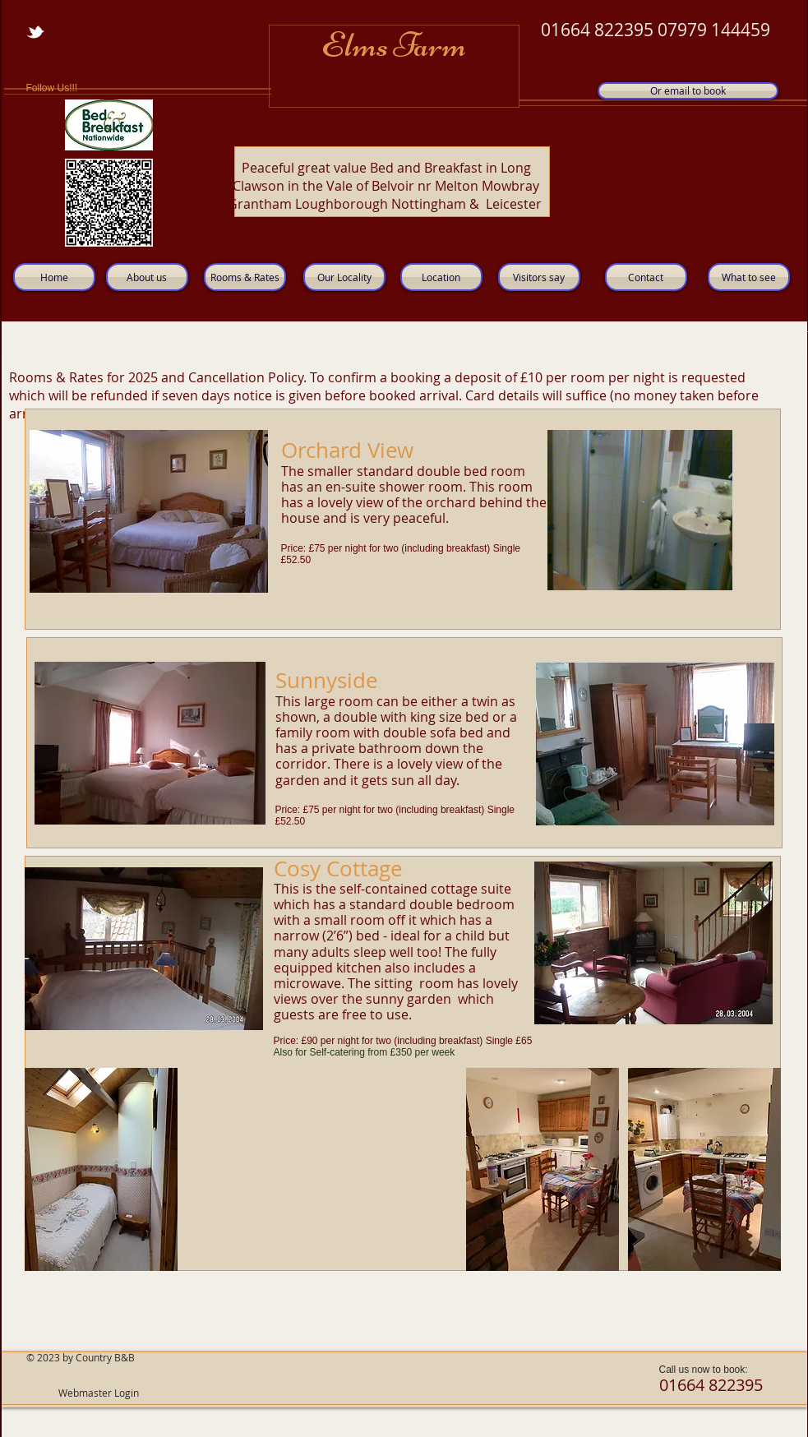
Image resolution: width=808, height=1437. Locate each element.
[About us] (147, 277)
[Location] (441, 277)
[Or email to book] (688, 90)
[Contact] (646, 277)
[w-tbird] (35, 32)
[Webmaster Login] (99, 1393)
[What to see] (749, 277)
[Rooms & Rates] (245, 277)
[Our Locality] (344, 277)
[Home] (54, 277)
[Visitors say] (539, 277)
